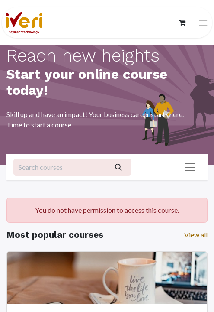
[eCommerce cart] (182, 22)
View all (196, 235)
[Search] (118, 167)
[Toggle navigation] (203, 22)
